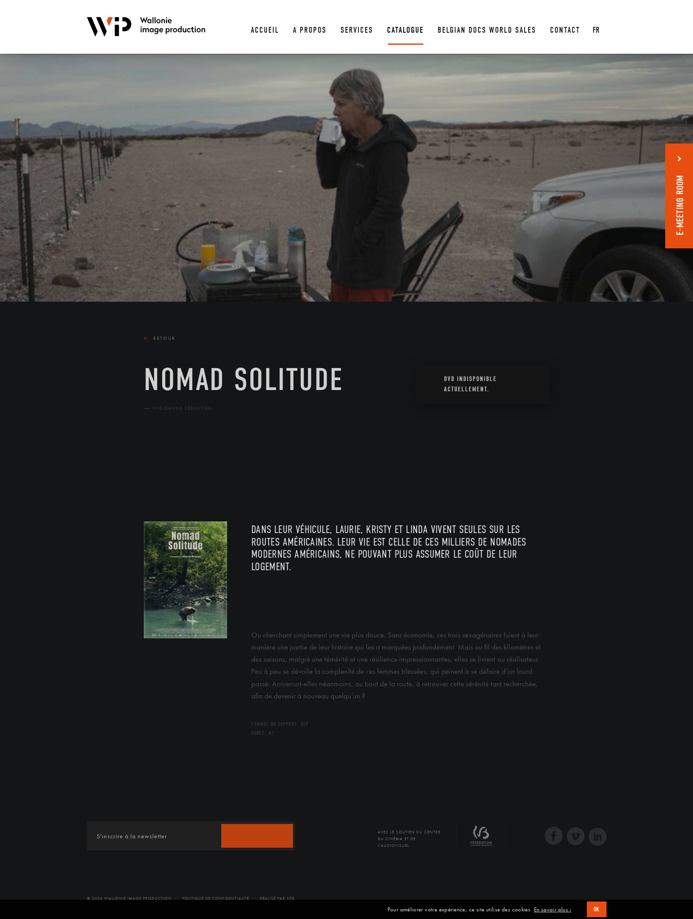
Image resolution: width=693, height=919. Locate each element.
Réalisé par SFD (277, 898)
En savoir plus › (553, 909)
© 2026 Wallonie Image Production (129, 898)
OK (597, 909)
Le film (157, 468)
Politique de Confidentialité (215, 898)
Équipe (201, 468)
